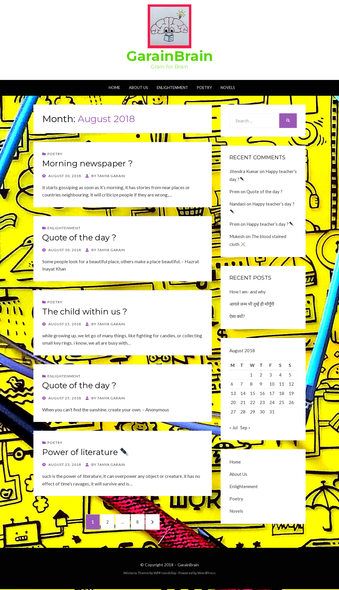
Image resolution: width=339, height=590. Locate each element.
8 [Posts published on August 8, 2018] (251, 384)
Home (114, 87)
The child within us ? (84, 312)
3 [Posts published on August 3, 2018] (270, 374)
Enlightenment (172, 87)
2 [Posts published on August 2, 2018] (261, 374)
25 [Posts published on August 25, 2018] (281, 402)
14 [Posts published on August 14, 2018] (243, 393)
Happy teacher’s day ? (269, 224)
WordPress (206, 573)
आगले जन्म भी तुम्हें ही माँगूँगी (251, 304)
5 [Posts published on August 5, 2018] (290, 374)
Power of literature (85, 452)
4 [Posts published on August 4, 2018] (280, 374)
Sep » (245, 429)
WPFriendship (165, 573)
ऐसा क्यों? (237, 316)
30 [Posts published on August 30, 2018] (262, 411)
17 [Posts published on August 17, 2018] (272, 393)
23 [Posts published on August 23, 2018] (262, 402)
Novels (228, 87)
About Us (138, 87)
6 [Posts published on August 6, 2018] (232, 384)
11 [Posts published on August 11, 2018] (281, 384)
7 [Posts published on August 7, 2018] (241, 384)
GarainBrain (169, 55)
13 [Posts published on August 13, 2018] (233, 393)
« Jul (233, 429)
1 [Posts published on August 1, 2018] (251, 374)
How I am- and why (247, 291)
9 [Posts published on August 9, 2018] (261, 384)
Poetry (204, 87)
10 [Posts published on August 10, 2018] (272, 384)
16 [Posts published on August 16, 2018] (262, 393)
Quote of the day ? (79, 237)
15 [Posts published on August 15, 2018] (252, 393)
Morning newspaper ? (87, 163)
